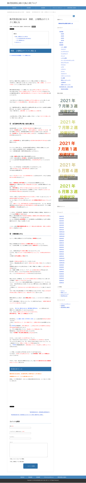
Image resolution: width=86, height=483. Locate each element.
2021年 (62, 40)
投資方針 (14, 8)
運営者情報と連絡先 (71, 8)
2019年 (62, 36)
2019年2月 (61, 280)
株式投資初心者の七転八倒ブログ (23, 3)
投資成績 (29, 8)
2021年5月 (61, 220)
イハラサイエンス (65, 51)
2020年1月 (61, 256)
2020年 (62, 38)
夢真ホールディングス (65, 80)
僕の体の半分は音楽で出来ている (66, 23)
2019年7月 (61, 269)
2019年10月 (61, 262)
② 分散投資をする (20, 40)
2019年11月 (61, 260)
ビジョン (63, 71)
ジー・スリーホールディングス (67, 60)
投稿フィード (64, 292)
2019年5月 (61, 274)
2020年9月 (61, 238)
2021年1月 (61, 229)
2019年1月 (61, 282)
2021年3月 (61, 225)
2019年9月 (61, 265)
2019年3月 (61, 278)
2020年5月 (61, 247)
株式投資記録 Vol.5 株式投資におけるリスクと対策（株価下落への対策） (27, 414)
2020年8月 (61, 240)
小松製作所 (63, 82)
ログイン (63, 291)
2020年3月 (61, 251)
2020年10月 (61, 236)
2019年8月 (61, 267)
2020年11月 (61, 234)
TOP (15, 12)
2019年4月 (61, 276)
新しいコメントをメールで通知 (17, 459)
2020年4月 (61, 249)
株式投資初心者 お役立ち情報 (66, 87)
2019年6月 (61, 271)
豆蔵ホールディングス (65, 84)
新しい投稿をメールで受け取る (17, 461)
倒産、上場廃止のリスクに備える (21, 36)
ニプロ (62, 67)
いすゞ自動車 (64, 47)
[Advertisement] (30, 69)
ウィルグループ (64, 53)
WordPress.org (64, 296)
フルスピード (64, 73)
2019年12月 (61, 258)
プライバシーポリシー (57, 8)
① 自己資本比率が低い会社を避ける (24, 38)
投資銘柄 (43, 8)
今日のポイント (18, 42)
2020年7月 (61, 243)
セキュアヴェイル (65, 62)
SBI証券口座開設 (64, 89)
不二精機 (63, 78)
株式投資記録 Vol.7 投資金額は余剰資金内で (40, 412)
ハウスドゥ (63, 69)
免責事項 (63, 305)
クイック (63, 56)
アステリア (63, 49)
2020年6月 (61, 245)
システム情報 (64, 58)
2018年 (62, 34)
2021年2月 (61, 227)
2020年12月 (61, 232)
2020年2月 (61, 254)
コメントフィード (65, 294)
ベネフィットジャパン (65, 76)
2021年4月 (61, 223)
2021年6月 (61, 218)
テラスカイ (63, 64)
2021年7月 (61, 216)
